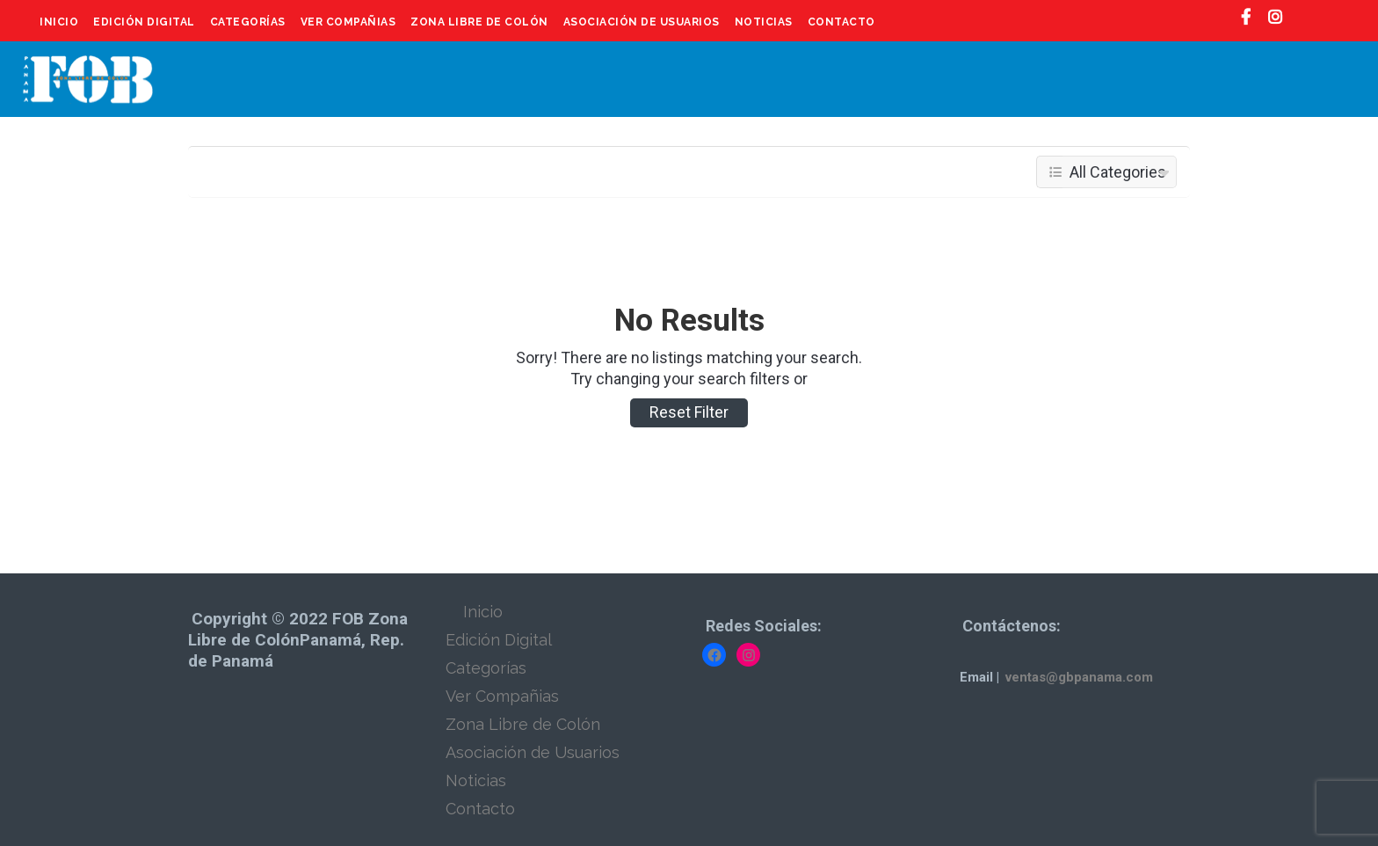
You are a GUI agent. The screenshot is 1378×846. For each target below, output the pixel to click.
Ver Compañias (348, 22)
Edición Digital (144, 22)
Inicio (59, 22)
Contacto (841, 22)
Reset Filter (689, 412)
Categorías (248, 22)
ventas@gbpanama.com (1079, 677)
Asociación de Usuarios (641, 22)
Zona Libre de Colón (479, 22)
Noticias (764, 22)
